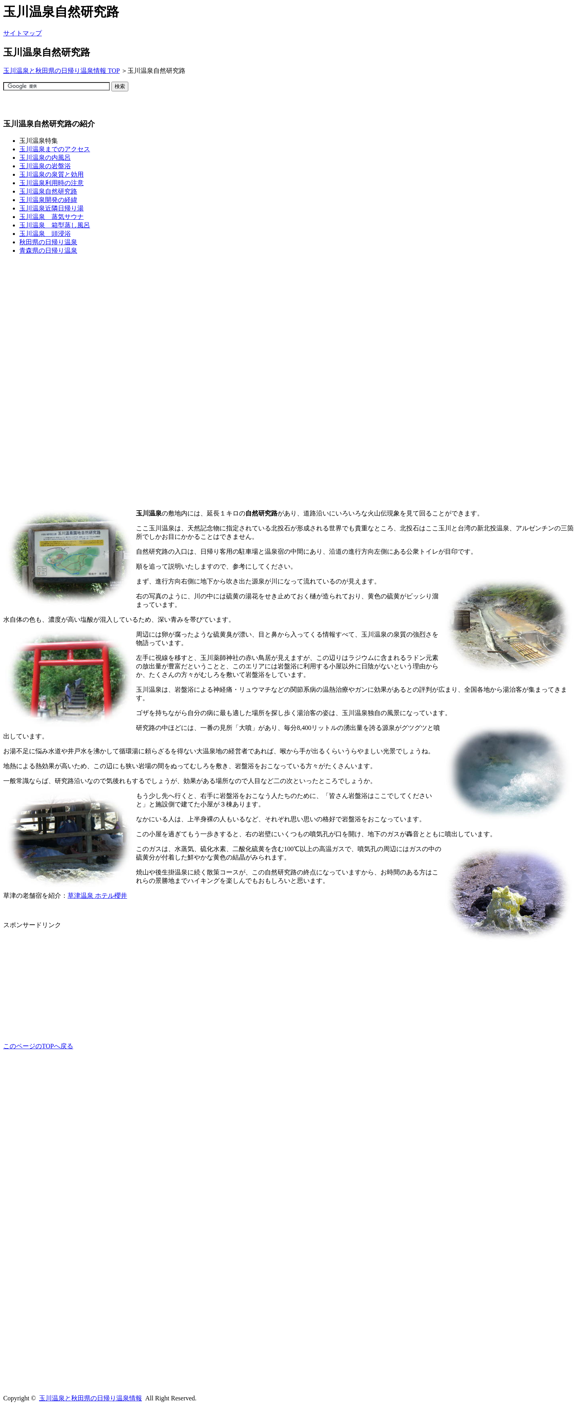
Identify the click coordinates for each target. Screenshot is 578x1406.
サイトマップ (22, 33)
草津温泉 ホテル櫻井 (97, 895)
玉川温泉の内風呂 (45, 157)
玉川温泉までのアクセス (54, 149)
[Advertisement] (149, 108)
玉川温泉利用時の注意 (51, 182)
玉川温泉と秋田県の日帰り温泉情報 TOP (61, 70)
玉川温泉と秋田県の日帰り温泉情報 (90, 1398)
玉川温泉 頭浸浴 (45, 233)
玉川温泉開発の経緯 (48, 199)
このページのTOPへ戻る (38, 1046)
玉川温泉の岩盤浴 (45, 166)
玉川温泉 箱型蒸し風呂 (54, 225)
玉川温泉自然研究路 (48, 191)
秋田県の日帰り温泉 (48, 242)
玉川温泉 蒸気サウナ (51, 216)
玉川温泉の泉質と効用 (51, 174)
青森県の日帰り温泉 (48, 250)
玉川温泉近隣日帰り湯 (51, 208)
